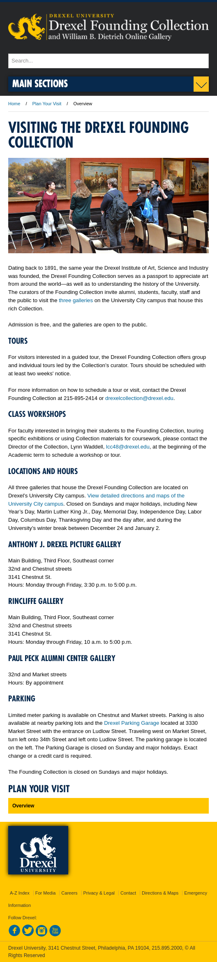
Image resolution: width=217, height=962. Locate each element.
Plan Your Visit (47, 103)
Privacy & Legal (99, 892)
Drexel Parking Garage (131, 723)
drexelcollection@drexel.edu (139, 398)
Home (14, 103)
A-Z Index (20, 892)
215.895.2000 (167, 948)
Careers (69, 892)
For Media (45, 892)
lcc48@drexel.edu (128, 447)
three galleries (76, 300)
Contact (128, 892)
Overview (23, 806)
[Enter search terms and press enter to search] (108, 60)
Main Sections (40, 83)
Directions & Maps (160, 892)
